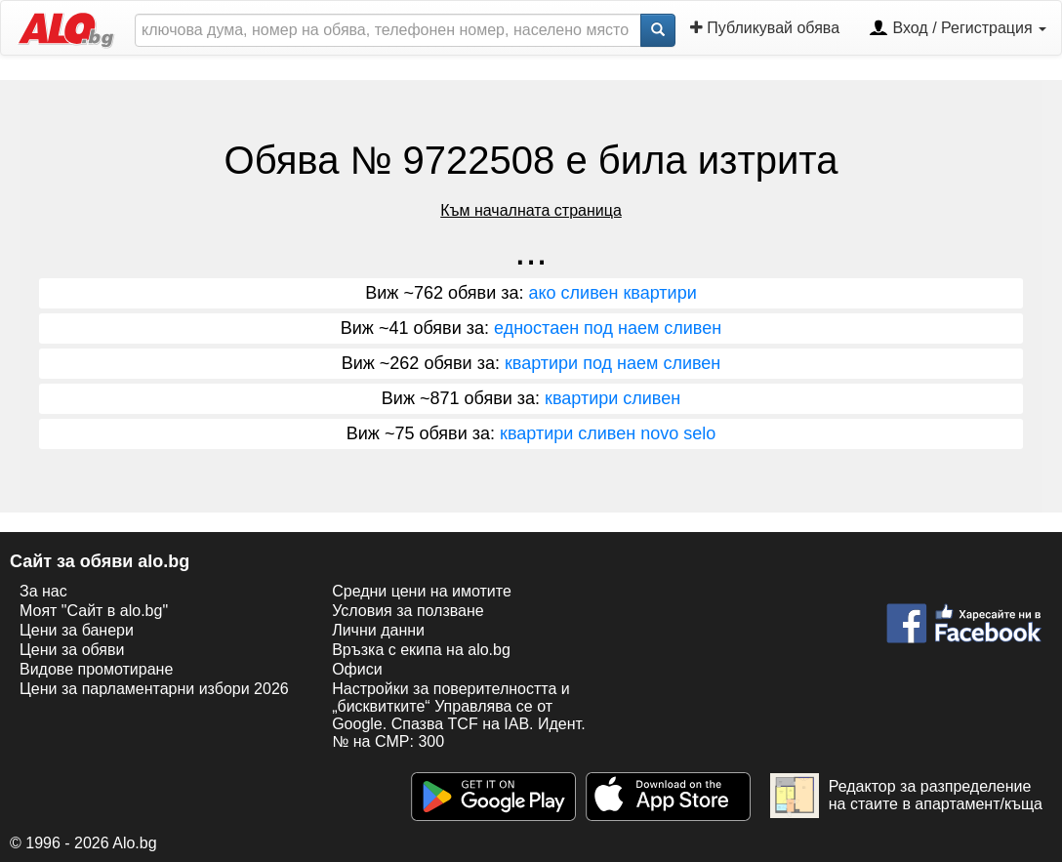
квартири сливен (612, 398)
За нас (43, 591)
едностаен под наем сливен (607, 328)
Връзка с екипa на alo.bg (421, 649)
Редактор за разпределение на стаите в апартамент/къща (906, 795)
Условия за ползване (408, 610)
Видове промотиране (96, 669)
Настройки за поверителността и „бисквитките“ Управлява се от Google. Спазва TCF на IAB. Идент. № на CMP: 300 (458, 715)
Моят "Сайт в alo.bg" (94, 610)
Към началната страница (531, 210)
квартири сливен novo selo (607, 433)
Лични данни (378, 630)
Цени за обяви (72, 649)
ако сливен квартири (613, 293)
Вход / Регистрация (957, 29)
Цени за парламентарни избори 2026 (154, 688)
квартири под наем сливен (612, 363)
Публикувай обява (764, 28)
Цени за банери (77, 630)
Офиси (357, 669)
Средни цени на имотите (421, 591)
